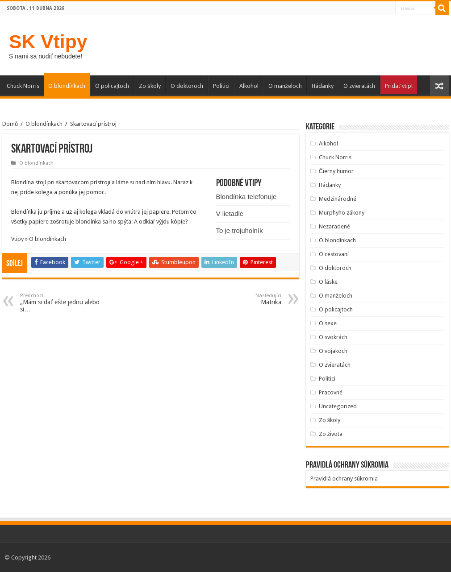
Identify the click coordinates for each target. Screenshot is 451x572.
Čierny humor (336, 171)
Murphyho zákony (341, 212)
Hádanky (323, 86)
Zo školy (150, 86)
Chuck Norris (23, 86)
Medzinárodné (337, 198)
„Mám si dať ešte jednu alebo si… (66, 303)
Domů (10, 123)
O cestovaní (334, 254)
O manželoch (285, 86)
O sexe (328, 323)
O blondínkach (66, 86)
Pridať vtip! (399, 86)
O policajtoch (112, 86)
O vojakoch (333, 351)
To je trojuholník (239, 230)
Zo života (331, 434)
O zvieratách (359, 86)
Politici (221, 86)
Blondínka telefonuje (246, 196)
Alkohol (249, 86)
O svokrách (333, 337)
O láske (328, 281)
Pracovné (330, 392)
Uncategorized (338, 406)
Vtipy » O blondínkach (38, 239)
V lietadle (230, 213)
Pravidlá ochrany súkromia (344, 478)
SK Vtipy (48, 41)
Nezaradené (334, 226)
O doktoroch (187, 86)
